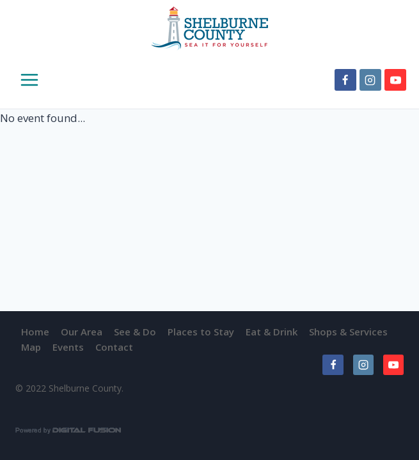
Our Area (81, 331)
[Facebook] (345, 80)
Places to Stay (201, 331)
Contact (114, 347)
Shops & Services (348, 331)
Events (68, 347)
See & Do (135, 331)
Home (35, 331)
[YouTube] (395, 80)
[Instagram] (370, 80)
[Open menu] (20, 80)
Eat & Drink (271, 331)
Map (31, 347)
